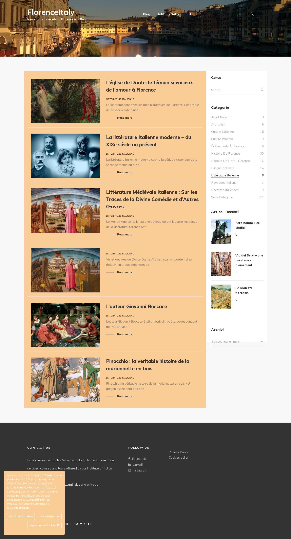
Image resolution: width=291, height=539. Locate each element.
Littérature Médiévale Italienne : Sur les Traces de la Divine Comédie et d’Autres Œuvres (152, 199)
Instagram (137, 470)
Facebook (137, 458)
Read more (124, 117)
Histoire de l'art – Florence (230, 161)
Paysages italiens (223, 183)
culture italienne (222, 139)
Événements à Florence (228, 146)
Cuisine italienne (222, 132)
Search (262, 90)
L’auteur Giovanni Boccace (136, 306)
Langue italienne (222, 168)
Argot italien (220, 117)
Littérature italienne (120, 99)
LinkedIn (136, 464)
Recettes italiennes (225, 190)
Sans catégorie (222, 197)
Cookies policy (179, 457)
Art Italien (218, 124)
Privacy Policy (178, 452)
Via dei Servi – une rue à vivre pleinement (249, 260)
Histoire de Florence (225, 153)
